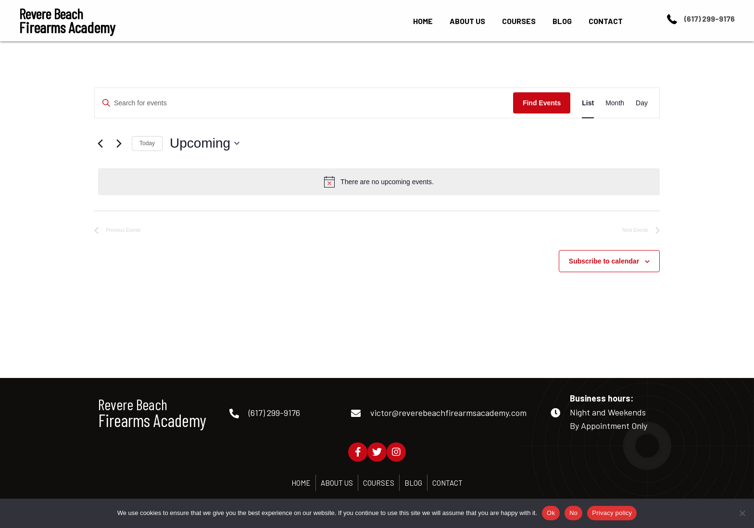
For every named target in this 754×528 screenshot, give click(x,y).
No (573, 512)
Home (301, 482)
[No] (742, 513)
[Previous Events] (100, 143)
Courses (378, 482)
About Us (337, 482)
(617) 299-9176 (709, 18)
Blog (413, 482)
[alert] (379, 181)
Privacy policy (612, 512)
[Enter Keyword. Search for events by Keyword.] (304, 103)
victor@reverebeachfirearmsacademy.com (448, 412)
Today (147, 143)
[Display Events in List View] (588, 103)
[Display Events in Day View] (642, 103)
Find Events (542, 103)
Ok (551, 512)
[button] (357, 452)
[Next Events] (119, 143)
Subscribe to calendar (604, 261)
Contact (447, 482)
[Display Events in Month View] (614, 103)
